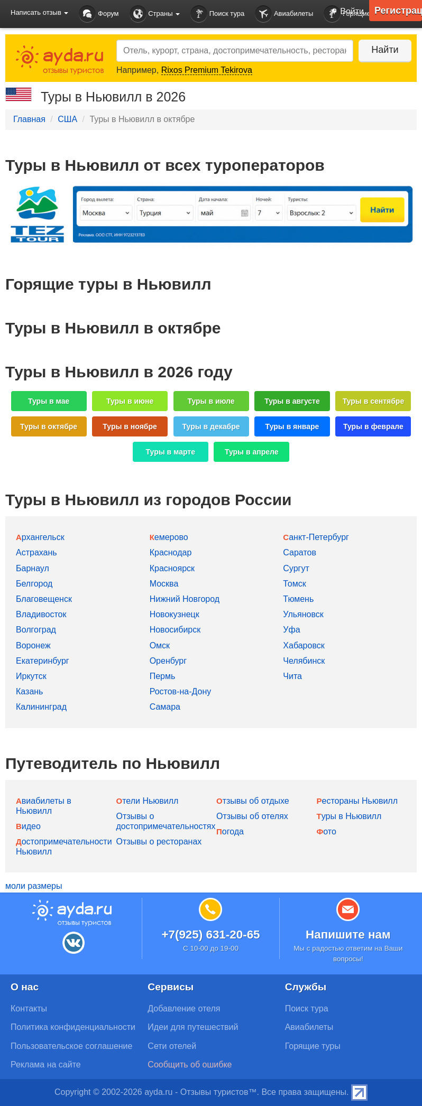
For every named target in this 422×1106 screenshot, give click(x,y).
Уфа (291, 629)
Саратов (299, 552)
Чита (292, 676)
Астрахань (36, 552)
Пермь (163, 676)
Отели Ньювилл (147, 800)
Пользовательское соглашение (71, 1046)
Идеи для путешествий (193, 1027)
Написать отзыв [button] (39, 12)
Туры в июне (129, 401)
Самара (165, 706)
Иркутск (31, 676)
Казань (29, 691)
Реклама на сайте (46, 1064)
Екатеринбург (42, 660)
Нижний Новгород (184, 598)
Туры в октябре (48, 426)
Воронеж (33, 645)
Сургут (296, 568)
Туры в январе (292, 426)
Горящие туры (313, 1046)
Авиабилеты (284, 14)
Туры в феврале (373, 426)
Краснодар (171, 552)
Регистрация (398, 10)
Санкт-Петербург (316, 537)
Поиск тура (217, 14)
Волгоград (36, 629)
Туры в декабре (211, 426)
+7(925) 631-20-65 (210, 934)
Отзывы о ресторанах (159, 841)
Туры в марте (170, 452)
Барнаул (32, 568)
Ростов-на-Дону (181, 691)
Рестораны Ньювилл (357, 800)
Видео (28, 826)
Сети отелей (172, 1046)
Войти (344, 12)
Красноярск (172, 568)
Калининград (41, 706)
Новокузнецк (174, 614)
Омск (160, 645)
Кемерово (169, 537)
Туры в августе (292, 401)
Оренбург (168, 660)
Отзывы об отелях (252, 816)
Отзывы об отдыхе (252, 800)
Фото (326, 831)
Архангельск (40, 537)
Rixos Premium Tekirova (206, 70)
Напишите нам (348, 934)
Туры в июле (210, 401)
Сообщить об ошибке (190, 1064)
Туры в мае (48, 401)
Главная (29, 119)
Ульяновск (303, 614)
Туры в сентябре (374, 401)
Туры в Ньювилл (349, 816)
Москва (164, 583)
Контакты (29, 1008)
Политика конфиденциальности (73, 1027)
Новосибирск (175, 629)
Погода (230, 831)
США (67, 119)
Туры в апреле (252, 452)
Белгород (34, 583)
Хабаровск (303, 645)
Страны (155, 14)
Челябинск (304, 660)
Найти (384, 49)
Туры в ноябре (130, 426)
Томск (294, 583)
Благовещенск (44, 598)
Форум (98, 14)
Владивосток (41, 614)
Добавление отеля (184, 1008)
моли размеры (33, 885)
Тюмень (298, 598)
